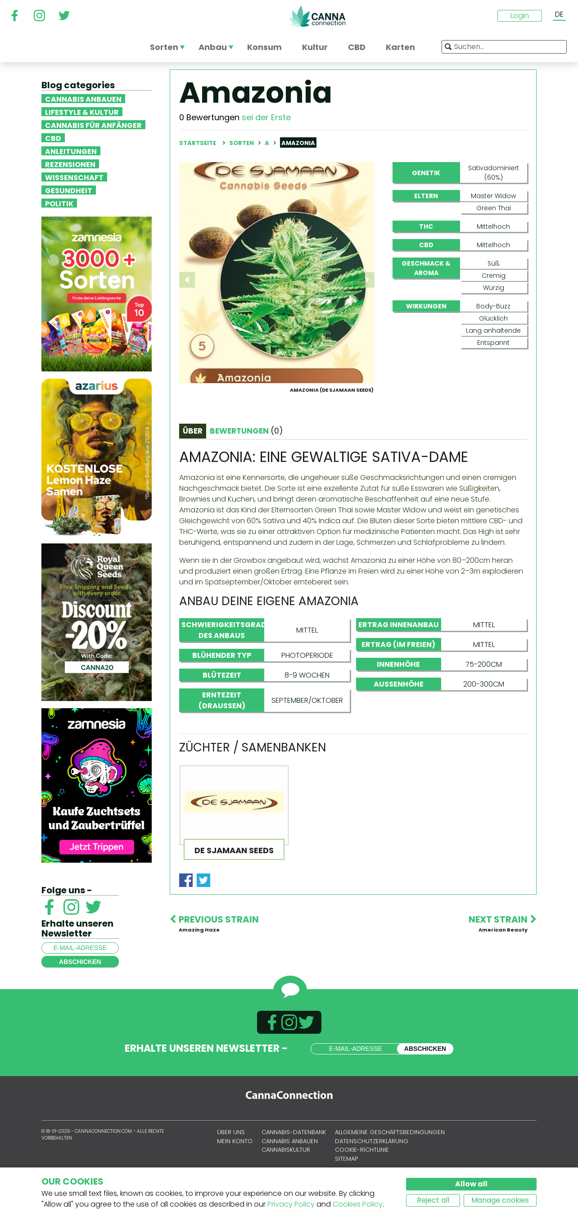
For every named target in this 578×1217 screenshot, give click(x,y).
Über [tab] (193, 474)
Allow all (471, 1184)
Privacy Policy (291, 1204)
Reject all (433, 1200)
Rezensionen (70, 163)
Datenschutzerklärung (371, 1166)
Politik (59, 203)
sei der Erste (266, 117)
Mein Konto (235, 1166)
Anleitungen (71, 150)
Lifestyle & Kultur (82, 111)
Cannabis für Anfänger (93, 124)
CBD (53, 137)
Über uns (231, 1157)
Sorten (242, 143)
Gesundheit (68, 190)
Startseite (197, 143)
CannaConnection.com (317, 16)
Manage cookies (500, 1200)
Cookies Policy (358, 1204)
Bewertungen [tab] (246, 474)
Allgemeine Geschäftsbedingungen (390, 1157)
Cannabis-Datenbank (294, 1157)
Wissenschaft (74, 176)
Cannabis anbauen (83, 98)
